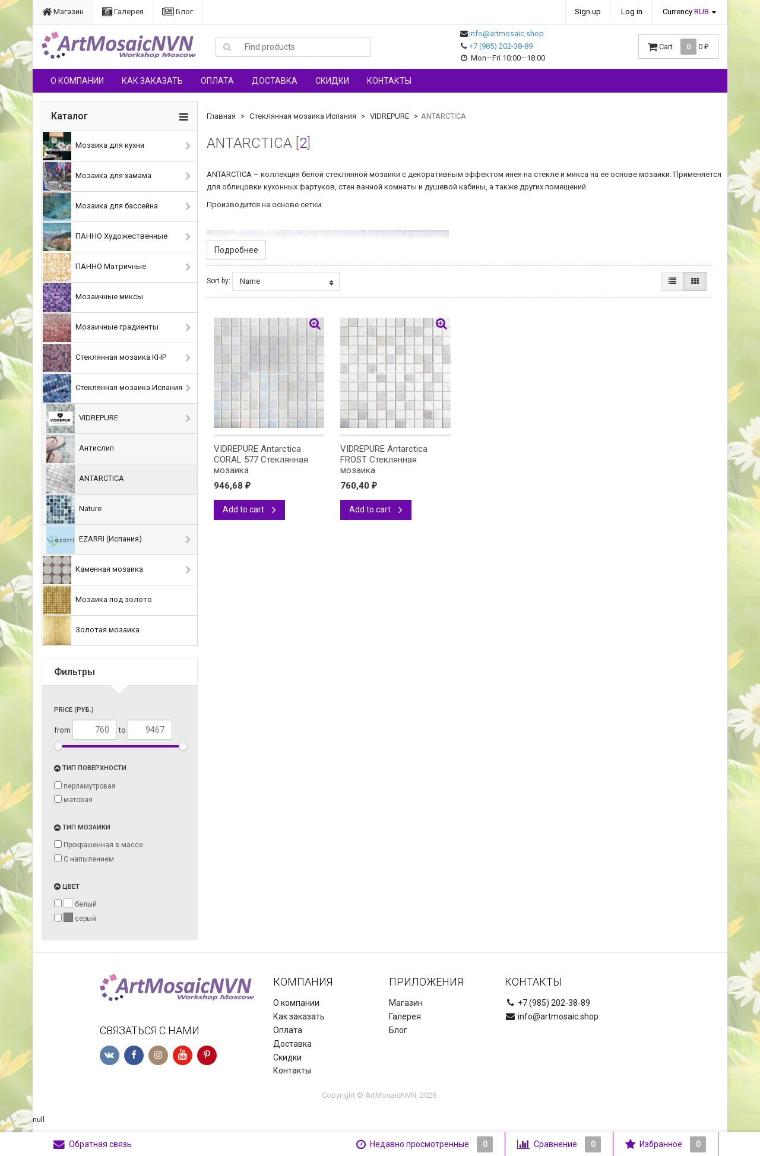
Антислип (80, 449)
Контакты (389, 80)
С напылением (84, 858)
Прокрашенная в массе (98, 844)
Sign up (588, 11)
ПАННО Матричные (94, 267)
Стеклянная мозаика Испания (112, 388)
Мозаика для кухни (93, 146)
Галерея (123, 11)
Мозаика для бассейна (100, 206)
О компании (77, 80)
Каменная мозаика (93, 570)
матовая (73, 799)
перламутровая (85, 785)
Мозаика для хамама (97, 176)
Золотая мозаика (91, 630)
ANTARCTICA (85, 479)
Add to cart (249, 509)
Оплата (217, 80)
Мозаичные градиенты (101, 327)
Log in (631, 11)
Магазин (63, 11)
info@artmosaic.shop (506, 33)
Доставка (274, 80)
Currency (686, 11)
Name (286, 281)
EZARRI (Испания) (94, 539)
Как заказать (152, 80)
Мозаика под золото (97, 600)
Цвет (67, 887)
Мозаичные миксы (93, 297)
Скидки (332, 80)
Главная (221, 116)
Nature (74, 509)
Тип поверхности (90, 768)
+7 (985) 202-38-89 (501, 46)
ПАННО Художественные (105, 237)
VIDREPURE (82, 418)
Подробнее (236, 250)
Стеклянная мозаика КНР (104, 358)
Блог (177, 11)
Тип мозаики (82, 827)
